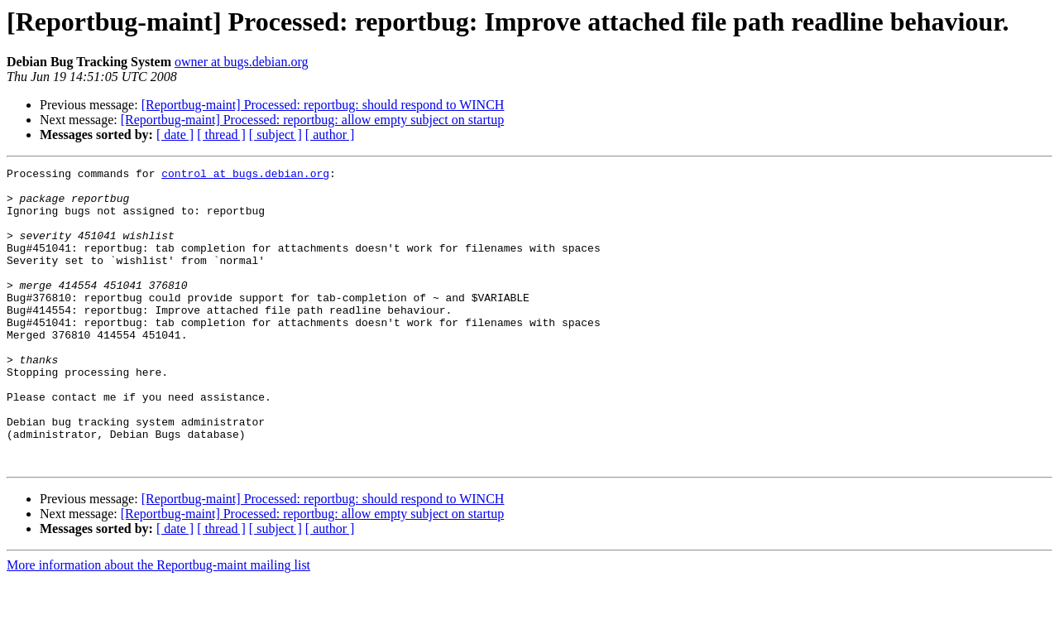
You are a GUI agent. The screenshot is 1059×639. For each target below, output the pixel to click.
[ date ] (175, 134)
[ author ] (330, 134)
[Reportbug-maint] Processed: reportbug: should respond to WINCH (323, 105)
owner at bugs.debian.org (241, 62)
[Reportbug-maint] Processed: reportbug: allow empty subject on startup (312, 120)
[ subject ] (275, 134)
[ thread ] (221, 134)
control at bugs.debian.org (245, 175)
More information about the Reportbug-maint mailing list (158, 624)
